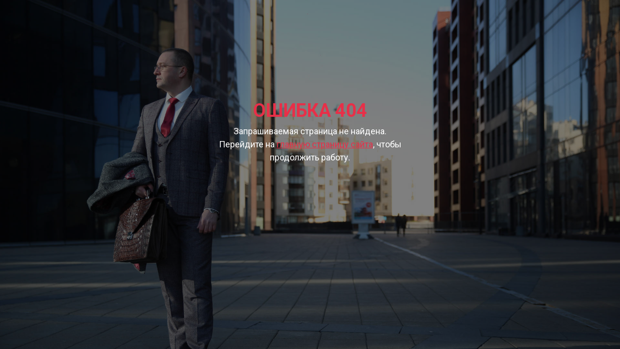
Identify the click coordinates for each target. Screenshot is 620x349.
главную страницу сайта (325, 144)
